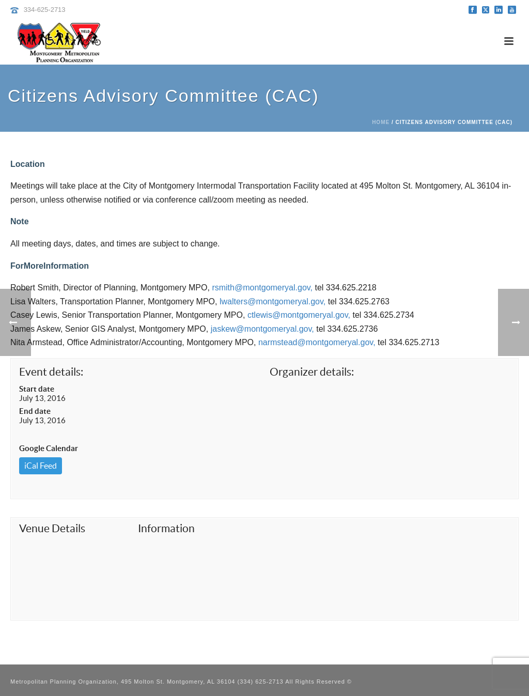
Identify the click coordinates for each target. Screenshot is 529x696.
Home (381, 122)
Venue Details (52, 528)
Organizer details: (312, 372)
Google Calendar (48, 448)
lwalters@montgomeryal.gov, (272, 301)
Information (166, 528)
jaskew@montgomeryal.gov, (262, 328)
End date (35, 411)
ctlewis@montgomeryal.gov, (298, 315)
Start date (36, 388)
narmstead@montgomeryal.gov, (317, 342)
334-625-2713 (45, 9)
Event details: (51, 372)
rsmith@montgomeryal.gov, (262, 287)
